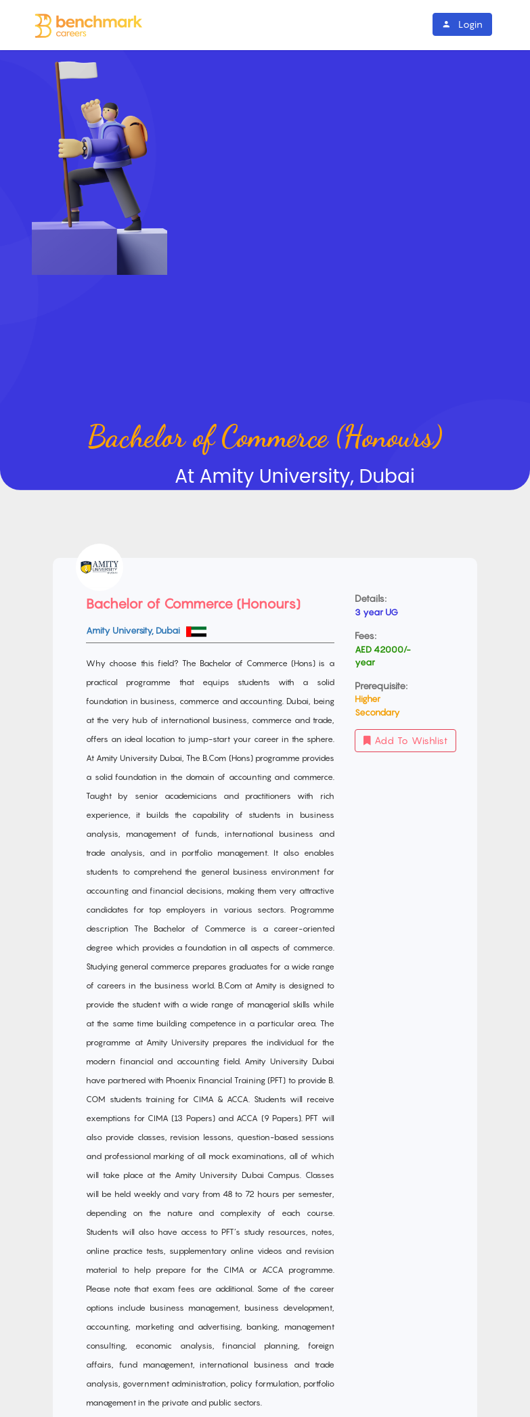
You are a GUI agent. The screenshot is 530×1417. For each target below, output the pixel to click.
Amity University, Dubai (134, 630)
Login (462, 24)
